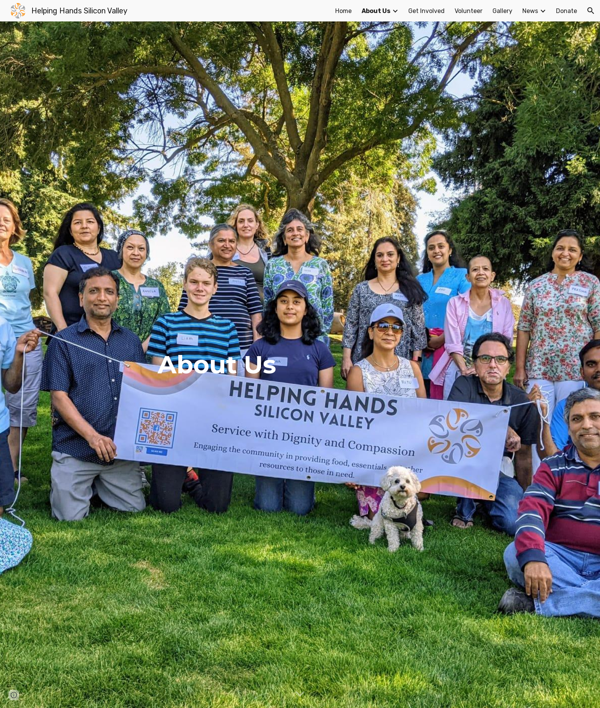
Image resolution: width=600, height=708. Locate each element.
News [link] (530, 11)
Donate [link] (566, 11)
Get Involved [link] (426, 11)
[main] (300, 364)
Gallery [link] (502, 11)
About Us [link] (376, 11)
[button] (591, 11)
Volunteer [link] (469, 11)
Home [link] (343, 11)
